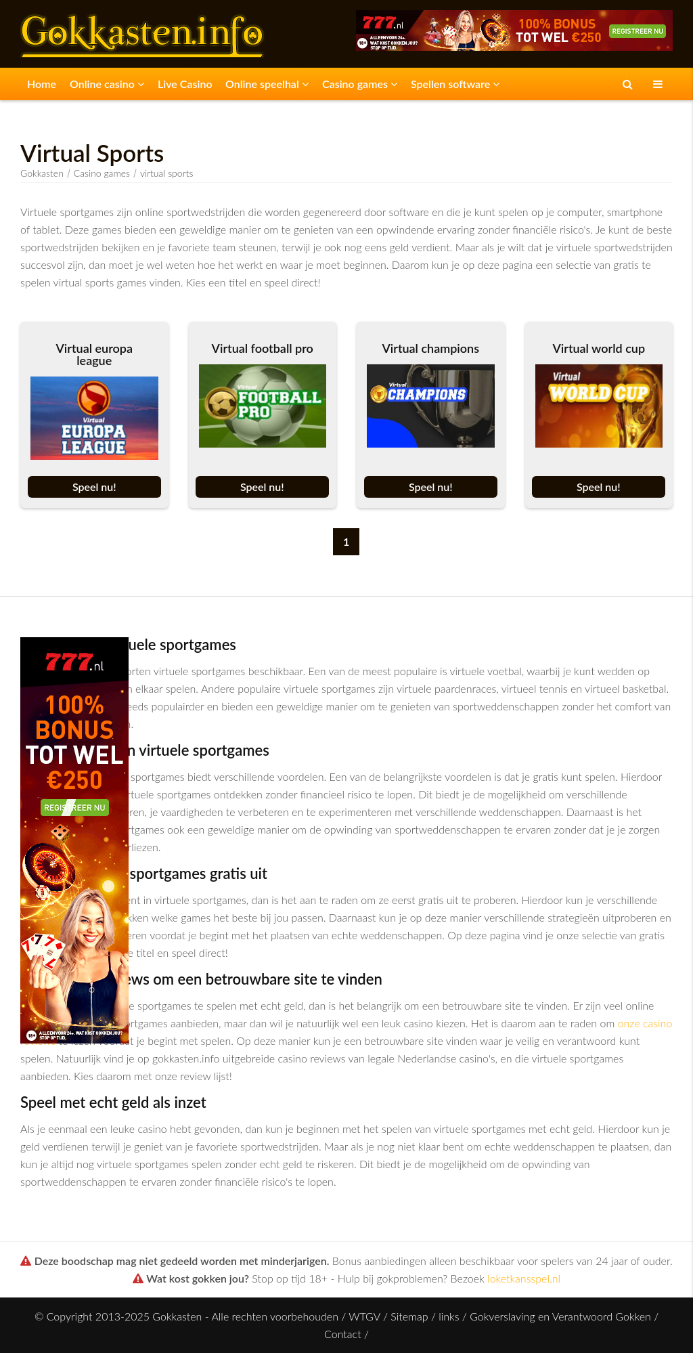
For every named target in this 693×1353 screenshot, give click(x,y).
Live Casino (185, 83)
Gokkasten (42, 173)
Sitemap (409, 1316)
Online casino (107, 83)
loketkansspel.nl (523, 1278)
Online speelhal (267, 83)
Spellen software (455, 83)
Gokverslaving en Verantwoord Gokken (560, 1316)
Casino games (359, 83)
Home (41, 83)
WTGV (364, 1316)
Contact (342, 1333)
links (449, 1316)
